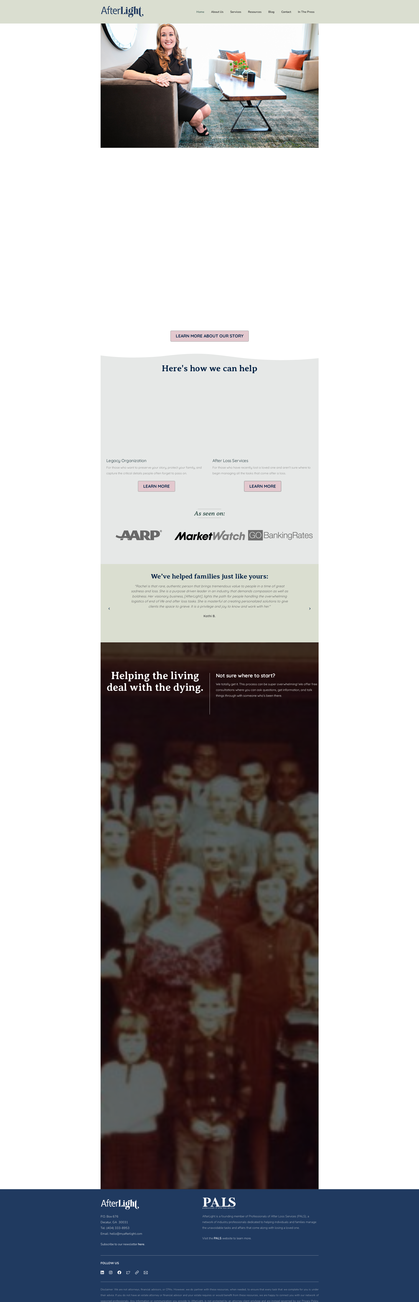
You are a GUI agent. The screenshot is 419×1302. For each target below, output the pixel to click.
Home (200, 12)
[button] (209, 336)
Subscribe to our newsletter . (123, 1244)
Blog (271, 12)
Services (235, 12)
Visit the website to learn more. (226, 1238)
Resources (254, 12)
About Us (217, 12)
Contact (286, 12)
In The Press (306, 12)
